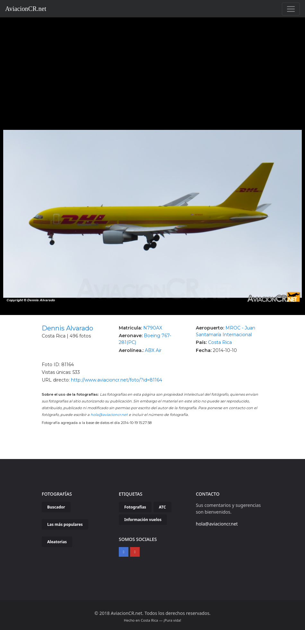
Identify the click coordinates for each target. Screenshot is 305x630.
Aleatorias (57, 541)
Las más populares (65, 524)
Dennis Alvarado (67, 328)
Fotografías (135, 507)
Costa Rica (220, 342)
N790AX (152, 328)
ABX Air (153, 350)
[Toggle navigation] (291, 9)
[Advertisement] (153, 66)
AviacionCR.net (25, 8)
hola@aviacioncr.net (109, 414)
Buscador (56, 507)
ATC (162, 507)
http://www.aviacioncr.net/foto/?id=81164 (116, 380)
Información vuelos (142, 519)
